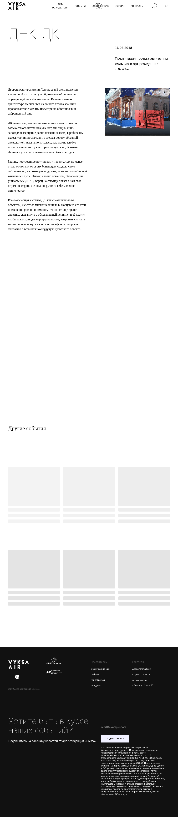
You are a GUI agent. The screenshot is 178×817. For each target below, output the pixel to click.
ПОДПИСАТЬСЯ (115, 738)
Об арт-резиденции (100, 669)
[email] (135, 727)
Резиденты (96, 685)
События (95, 674)
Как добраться (98, 680)
